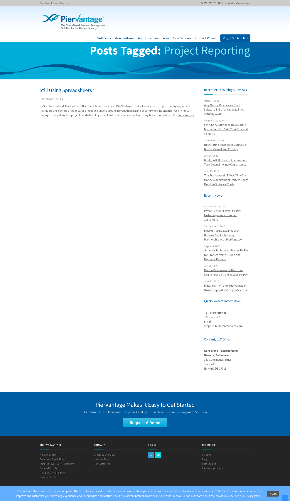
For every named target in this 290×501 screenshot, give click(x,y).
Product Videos (206, 38)
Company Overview (104, 455)
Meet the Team (102, 459)
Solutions (104, 38)
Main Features (124, 38)
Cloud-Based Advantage (52, 473)
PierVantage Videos (212, 468)
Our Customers (102, 464)
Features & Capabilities (52, 459)
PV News (206, 455)
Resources (161, 38)
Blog (204, 459)
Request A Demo (145, 422)
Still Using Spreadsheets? (67, 90)
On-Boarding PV (48, 477)
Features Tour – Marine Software (57, 464)
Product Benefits (48, 455)
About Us (144, 38)
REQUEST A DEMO (235, 38)
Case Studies (182, 38)
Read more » (186, 115)
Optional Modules (49, 468)
